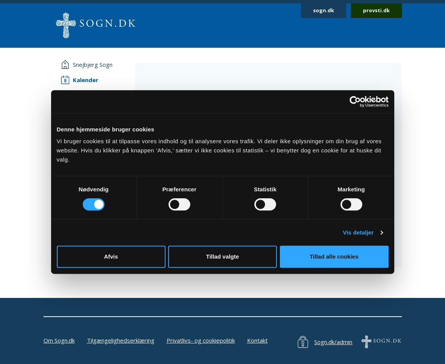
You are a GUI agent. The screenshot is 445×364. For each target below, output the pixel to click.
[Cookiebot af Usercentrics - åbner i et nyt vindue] (355, 101)
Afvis (111, 256)
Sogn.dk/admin (333, 342)
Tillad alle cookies (334, 256)
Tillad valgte (222, 256)
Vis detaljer (358, 232)
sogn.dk (323, 10)
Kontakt (257, 340)
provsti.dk (376, 10)
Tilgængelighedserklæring (120, 340)
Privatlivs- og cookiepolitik (201, 340)
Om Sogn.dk (59, 340)
